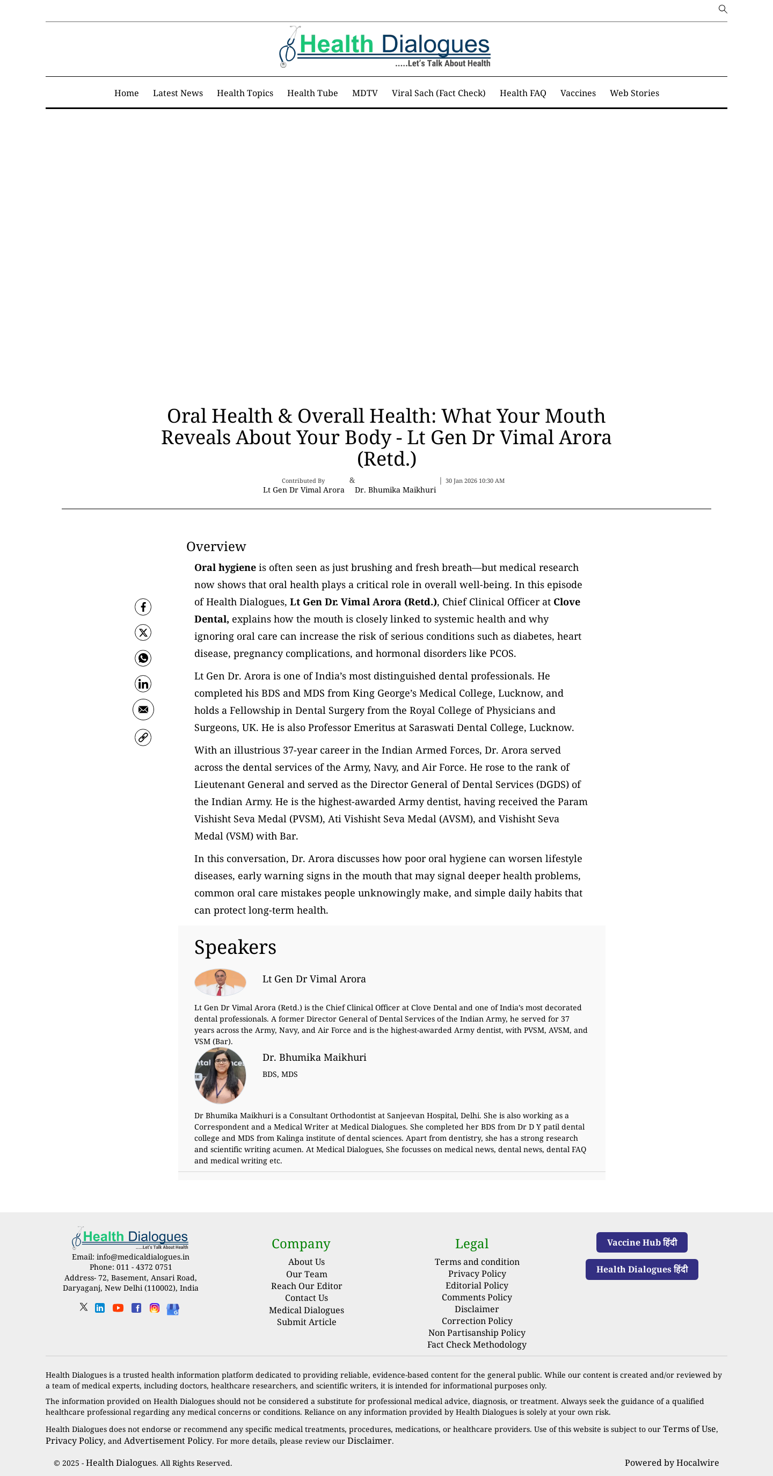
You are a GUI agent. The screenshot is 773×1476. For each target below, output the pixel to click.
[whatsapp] (143, 663)
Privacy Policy (477, 1272)
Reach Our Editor (306, 1286)
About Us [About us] (306, 1262)
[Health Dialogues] (172, 1308)
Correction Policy (477, 1313)
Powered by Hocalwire (678, 1449)
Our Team (306, 1274)
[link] (143, 746)
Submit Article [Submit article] (307, 1322)
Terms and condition (477, 1261)
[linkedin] (99, 1311)
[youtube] (118, 1311)
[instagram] (154, 1311)
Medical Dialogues (306, 1310)
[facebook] (143, 607)
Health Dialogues (116, 1449)
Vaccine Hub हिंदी (642, 1242)
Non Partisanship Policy (477, 1324)
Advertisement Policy (153, 1428)
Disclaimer (477, 1303)
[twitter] (143, 635)
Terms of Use (686, 1417)
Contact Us (306, 1298)
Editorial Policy (477, 1282)
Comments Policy (477, 1292)
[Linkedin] (143, 690)
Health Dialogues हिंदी (642, 1269)
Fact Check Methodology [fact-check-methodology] (477, 1334)
